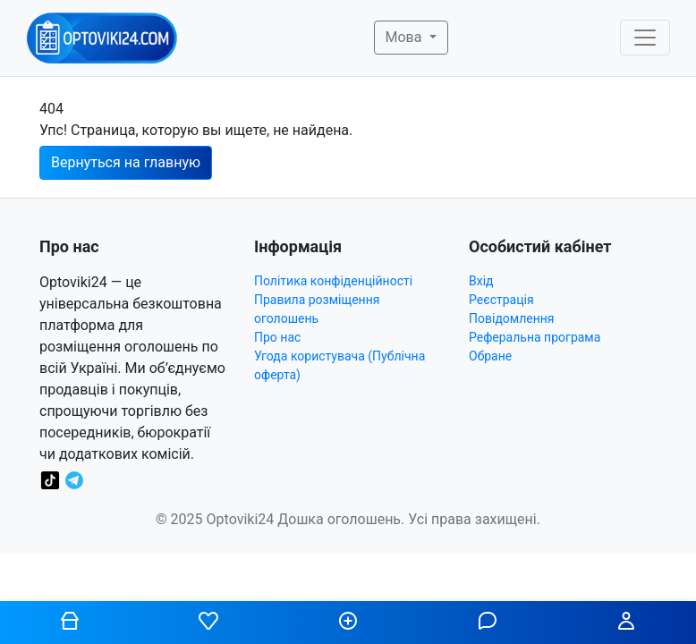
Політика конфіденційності (333, 281)
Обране (490, 356)
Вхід (481, 281)
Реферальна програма (534, 337)
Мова (406, 37)
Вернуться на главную (125, 162)
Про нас (277, 337)
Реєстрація (501, 299)
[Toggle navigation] (645, 37)
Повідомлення (512, 318)
